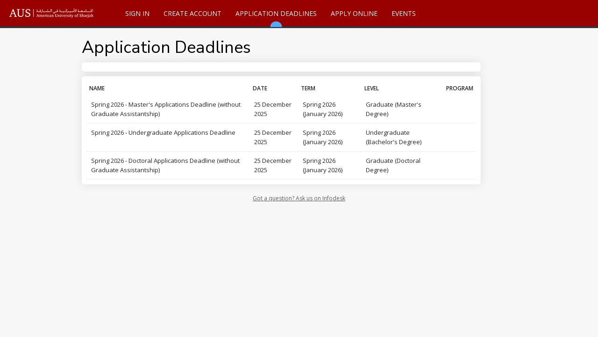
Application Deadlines (276, 17)
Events (404, 13)
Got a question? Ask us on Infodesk (299, 198)
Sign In (137, 13)
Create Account (192, 13)
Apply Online (354, 13)
